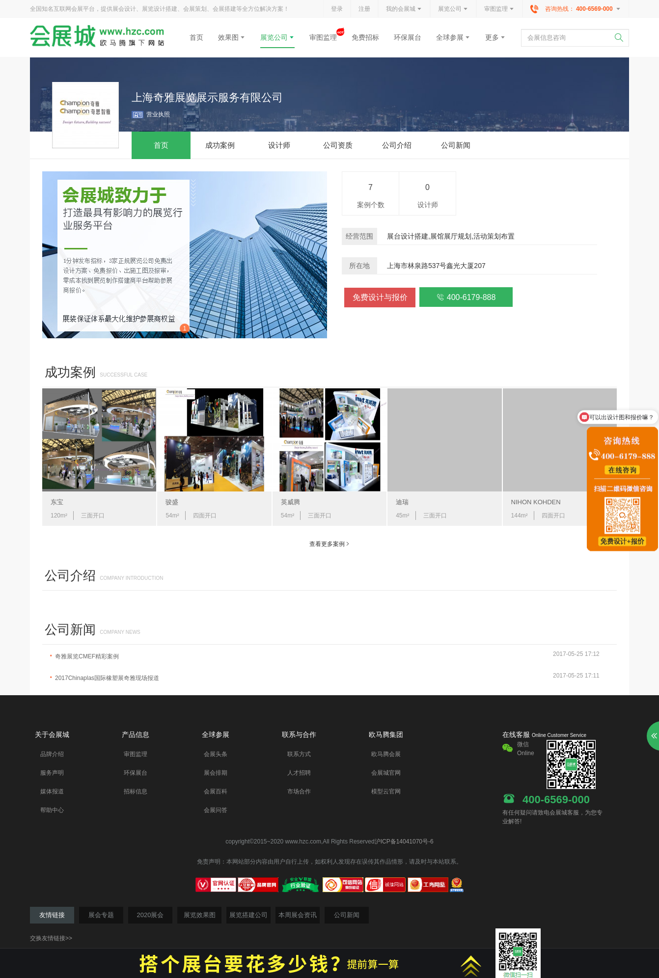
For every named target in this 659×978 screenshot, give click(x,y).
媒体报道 (52, 791)
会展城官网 (386, 772)
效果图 (232, 37)
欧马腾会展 (386, 754)
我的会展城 (404, 9)
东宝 (57, 502)
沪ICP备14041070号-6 (404, 841)
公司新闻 (70, 629)
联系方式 (299, 754)
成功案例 (70, 372)
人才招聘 (299, 772)
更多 (495, 37)
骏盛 (171, 502)
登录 (337, 8)
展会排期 (215, 772)
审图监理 (499, 9)
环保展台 (407, 37)
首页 (196, 37)
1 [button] (185, 328)
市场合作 (299, 791)
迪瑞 (402, 502)
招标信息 (135, 791)
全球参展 (453, 37)
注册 (364, 8)
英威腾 (290, 502)
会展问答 (215, 810)
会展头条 (215, 754)
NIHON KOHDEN (536, 502)
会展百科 (215, 791)
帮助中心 (52, 810)
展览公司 (453, 9)
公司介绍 (70, 575)
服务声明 (52, 772)
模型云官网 (386, 791)
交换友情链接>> (51, 938)
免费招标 (365, 37)
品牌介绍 (52, 754)
